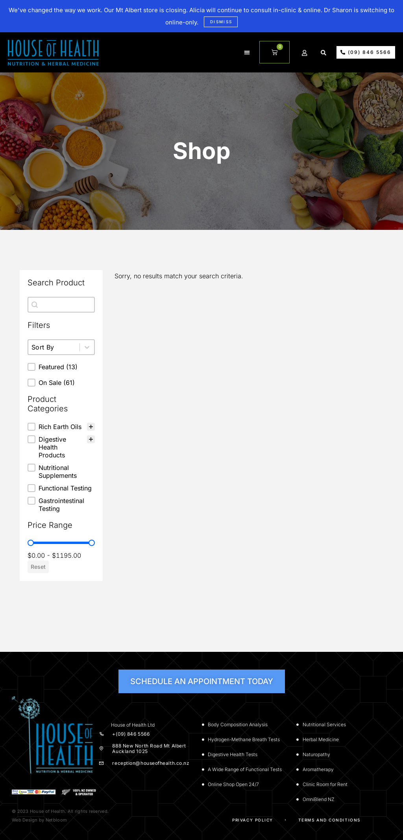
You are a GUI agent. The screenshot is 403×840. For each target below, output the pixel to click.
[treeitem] (61, 427)
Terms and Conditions (329, 820)
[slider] (31, 543)
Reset (38, 566)
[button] (248, 52)
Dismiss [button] (221, 21)
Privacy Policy (252, 820)
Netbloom (56, 820)
